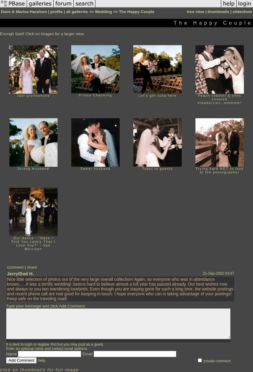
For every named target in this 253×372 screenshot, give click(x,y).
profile (56, 11)
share (32, 267)
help (41, 360)
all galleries (77, 11)
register (44, 344)
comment (15, 267)
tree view (195, 11)
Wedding (103, 11)
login (28, 344)
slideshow (242, 11)
